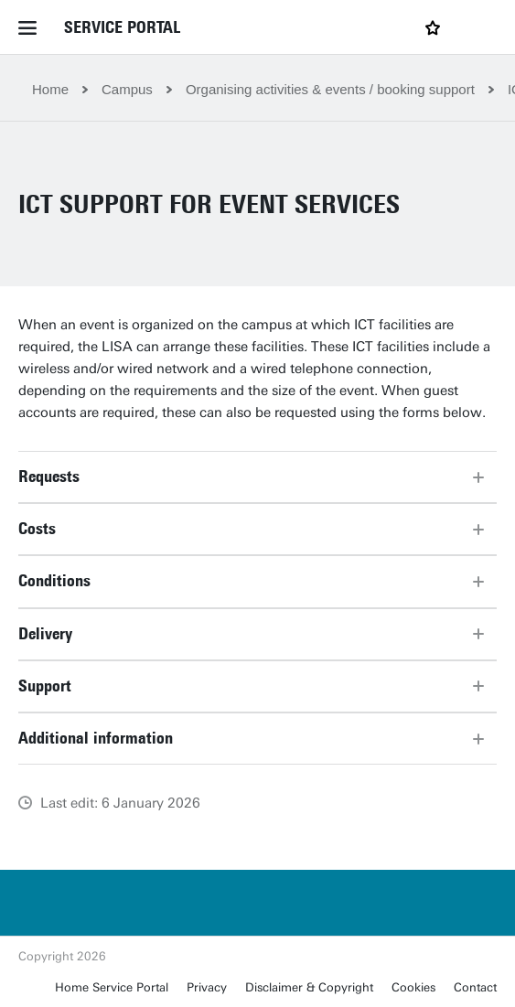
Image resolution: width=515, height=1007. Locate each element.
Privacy (207, 987)
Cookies (413, 987)
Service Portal (122, 27)
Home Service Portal (111, 987)
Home (50, 89)
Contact (475, 987)
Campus (127, 89)
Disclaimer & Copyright (309, 987)
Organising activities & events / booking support (330, 89)
